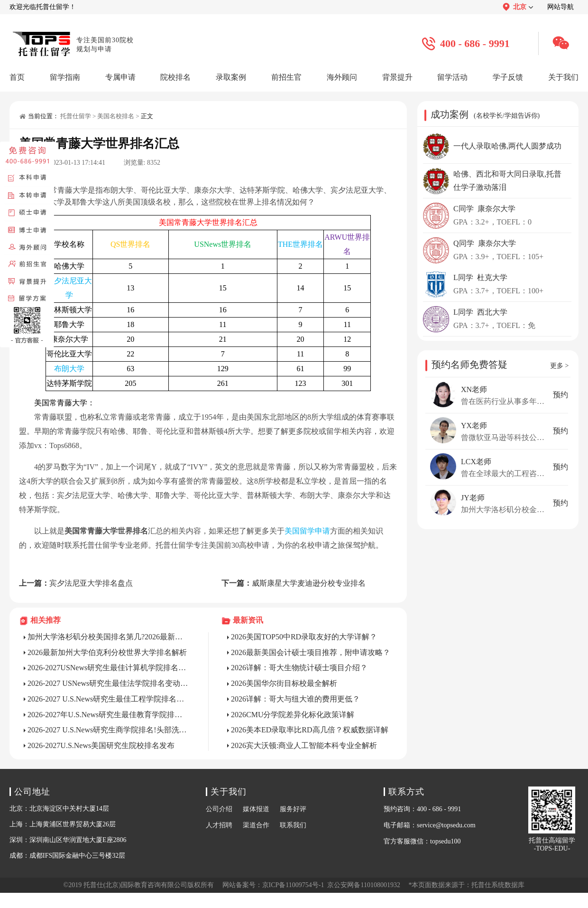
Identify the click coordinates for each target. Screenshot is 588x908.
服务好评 (293, 809)
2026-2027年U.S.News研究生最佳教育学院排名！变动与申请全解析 (109, 715)
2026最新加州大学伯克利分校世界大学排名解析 (107, 652)
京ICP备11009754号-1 (293, 885)
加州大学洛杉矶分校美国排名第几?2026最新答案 (109, 637)
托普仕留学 (75, 116)
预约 (560, 395)
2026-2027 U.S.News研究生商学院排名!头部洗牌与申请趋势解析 (109, 730)
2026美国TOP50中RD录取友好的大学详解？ (304, 637)
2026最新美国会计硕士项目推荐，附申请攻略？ (310, 652)
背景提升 (397, 77)
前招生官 (286, 77)
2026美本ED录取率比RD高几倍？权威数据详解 (309, 730)
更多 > (559, 365)
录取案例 (231, 77)
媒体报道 (256, 809)
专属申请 (120, 77)
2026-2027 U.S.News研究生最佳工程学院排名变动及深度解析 (109, 699)
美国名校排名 (115, 116)
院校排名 (175, 77)
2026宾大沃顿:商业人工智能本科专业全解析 (304, 745)
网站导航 (560, 6)
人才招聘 (219, 825)
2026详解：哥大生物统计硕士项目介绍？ (299, 668)
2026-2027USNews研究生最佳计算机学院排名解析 (109, 668)
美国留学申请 (307, 531)
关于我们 (563, 77)
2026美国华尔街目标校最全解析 (284, 683)
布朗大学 (69, 369)
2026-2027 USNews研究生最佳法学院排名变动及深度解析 (109, 683)
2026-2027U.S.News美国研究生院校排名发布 (101, 745)
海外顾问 (342, 77)
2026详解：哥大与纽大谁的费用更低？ (295, 699)
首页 (17, 77)
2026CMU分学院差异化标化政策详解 (292, 715)
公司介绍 (219, 809)
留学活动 (452, 77)
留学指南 (65, 77)
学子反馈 (508, 77)
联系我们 (293, 825)
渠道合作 (256, 825)
